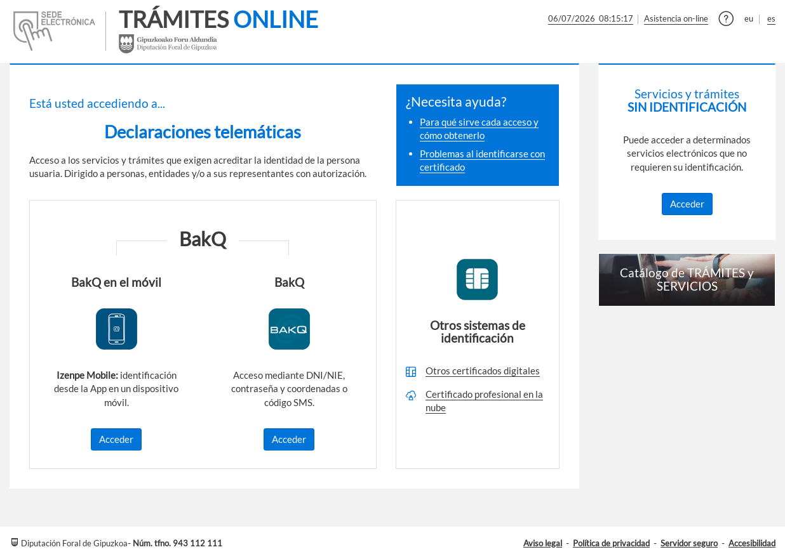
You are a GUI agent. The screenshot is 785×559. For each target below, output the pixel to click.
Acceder (116, 439)
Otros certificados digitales (483, 370)
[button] (726, 20)
